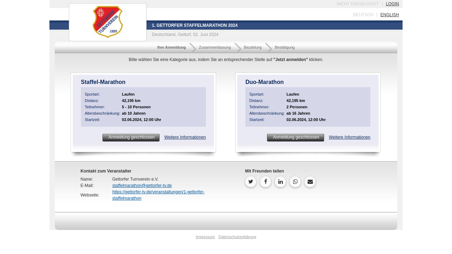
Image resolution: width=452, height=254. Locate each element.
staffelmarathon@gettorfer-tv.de (142, 185)
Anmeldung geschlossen (130, 137)
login (392, 3)
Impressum (205, 237)
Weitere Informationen (185, 137)
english (389, 14)
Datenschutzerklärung (237, 237)
